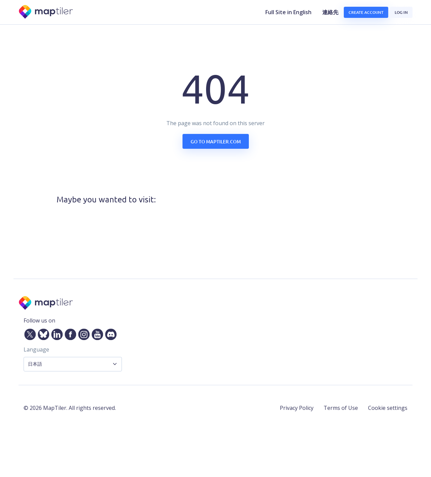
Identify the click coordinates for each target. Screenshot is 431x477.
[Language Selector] (73, 364)
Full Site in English (288, 12)
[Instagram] (82, 333)
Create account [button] (366, 12)
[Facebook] (69, 333)
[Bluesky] (42, 333)
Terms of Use (341, 408)
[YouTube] (96, 333)
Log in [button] (401, 12)
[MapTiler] (46, 12)
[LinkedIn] (55, 333)
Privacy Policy (296, 408)
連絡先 (330, 12)
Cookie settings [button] (387, 408)
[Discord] (109, 333)
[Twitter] (28, 333)
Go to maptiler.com (216, 141)
